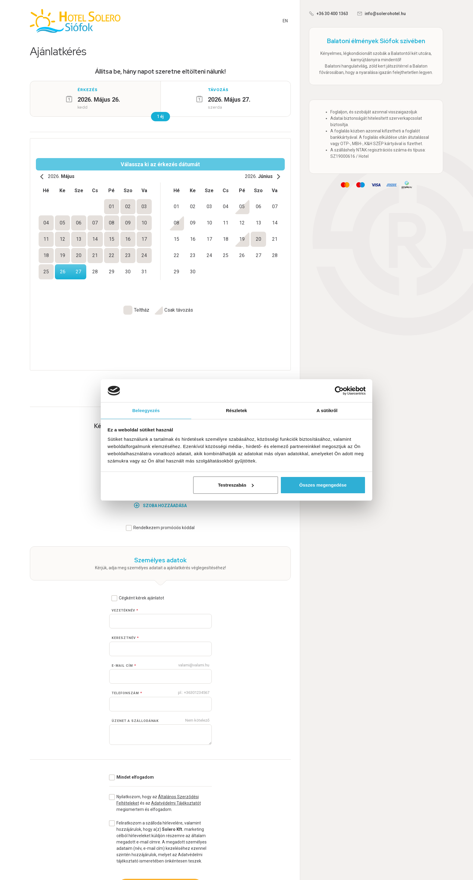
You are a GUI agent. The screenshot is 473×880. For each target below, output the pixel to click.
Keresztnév (125, 585)
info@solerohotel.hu (385, 13)
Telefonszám (127, 641)
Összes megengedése (323, 485)
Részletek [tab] (236, 410)
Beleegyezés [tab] (146, 410)
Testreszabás (236, 485)
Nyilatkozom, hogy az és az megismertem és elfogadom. (158, 750)
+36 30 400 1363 (332, 13)
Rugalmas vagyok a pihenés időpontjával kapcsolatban (164, 335)
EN (285, 20)
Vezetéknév (125, 558)
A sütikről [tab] (327, 410)
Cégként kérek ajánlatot (141, 545)
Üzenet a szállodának (135, 668)
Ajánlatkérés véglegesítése (160, 833)
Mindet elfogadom (135, 724)
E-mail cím (124, 613)
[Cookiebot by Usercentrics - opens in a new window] (339, 390)
